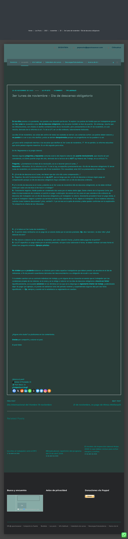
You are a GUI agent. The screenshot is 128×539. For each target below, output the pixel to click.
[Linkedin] (26, 391)
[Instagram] (45, 391)
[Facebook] (14, 391)
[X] (18, 391)
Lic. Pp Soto (46, 91)
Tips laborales (71, 91)
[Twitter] (41, 391)
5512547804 (63, 47)
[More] (49, 391)
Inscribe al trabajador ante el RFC (22, 451)
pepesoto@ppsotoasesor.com (90, 47)
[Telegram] (37, 391)
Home (30, 31)
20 (60, 31)
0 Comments (58, 91)
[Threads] (33, 391)
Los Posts (38, 31)
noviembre (53, 31)
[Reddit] (22, 391)
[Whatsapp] (30, 391)
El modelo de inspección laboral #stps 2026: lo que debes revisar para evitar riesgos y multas (101, 449)
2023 (46, 31)
